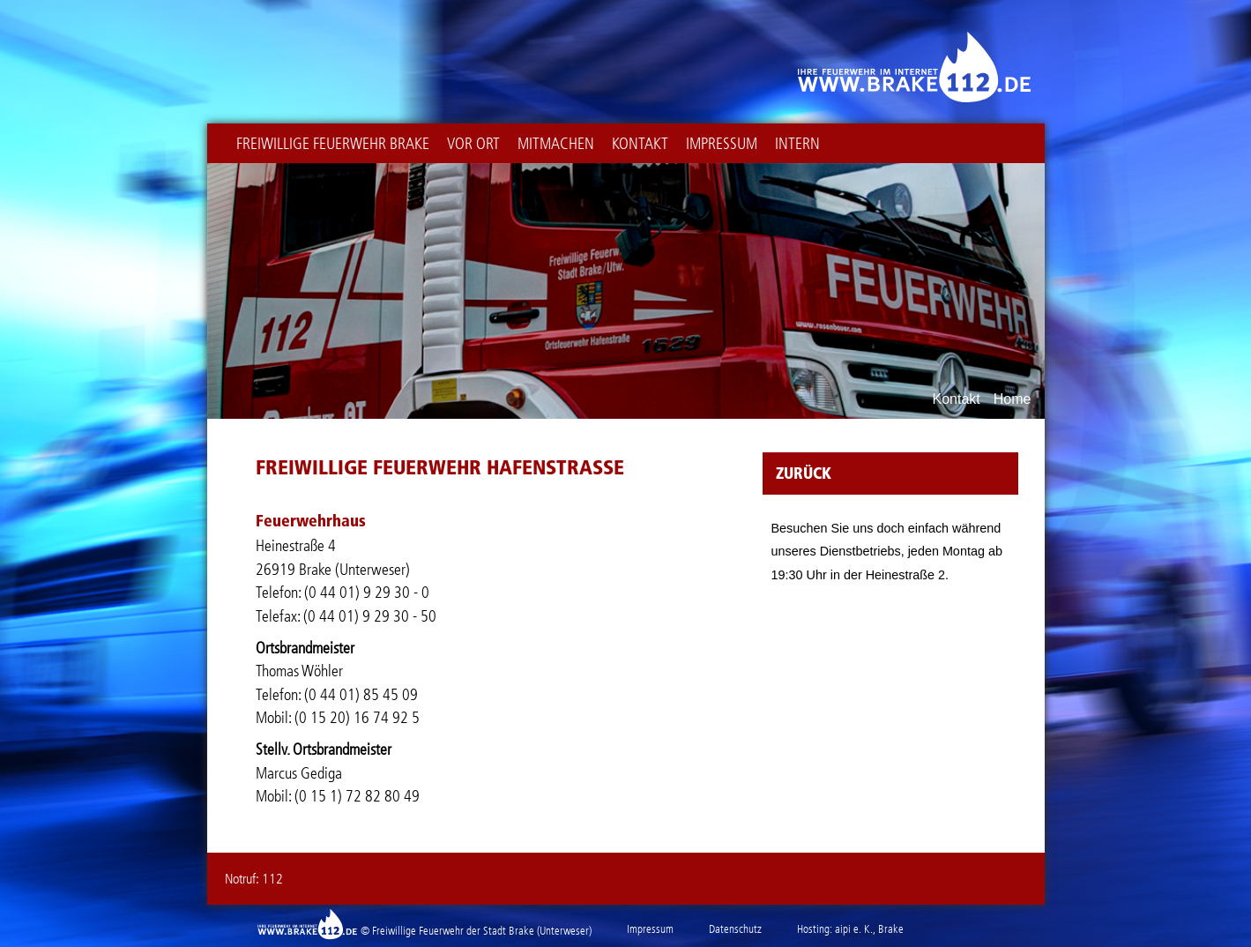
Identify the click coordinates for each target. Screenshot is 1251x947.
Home (1012, 399)
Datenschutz (735, 929)
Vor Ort (473, 144)
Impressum (721, 144)
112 (272, 878)
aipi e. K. (854, 929)
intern (797, 144)
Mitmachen (556, 144)
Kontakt (640, 144)
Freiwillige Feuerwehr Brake (332, 144)
